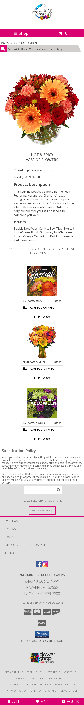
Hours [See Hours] (70, 701)
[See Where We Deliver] (42, 510)
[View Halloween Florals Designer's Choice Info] (42, 403)
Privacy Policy (16, 690)
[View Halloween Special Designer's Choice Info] (42, 281)
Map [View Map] (42, 701)
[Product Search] (43, 490)
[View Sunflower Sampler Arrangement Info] (42, 342)
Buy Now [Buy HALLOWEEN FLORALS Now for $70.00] (42, 438)
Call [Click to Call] (14, 701)
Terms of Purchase (43, 690)
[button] (42, 634)
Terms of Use (68, 690)
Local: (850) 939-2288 (27, 177)
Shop (21, 33)
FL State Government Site (58, 684)
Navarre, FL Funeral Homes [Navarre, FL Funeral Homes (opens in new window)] (24, 672)
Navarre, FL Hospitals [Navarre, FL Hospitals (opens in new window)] (61, 672)
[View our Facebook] (39, 566)
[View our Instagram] (45, 566)
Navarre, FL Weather (22, 684)
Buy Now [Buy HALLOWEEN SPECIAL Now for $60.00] (42, 316)
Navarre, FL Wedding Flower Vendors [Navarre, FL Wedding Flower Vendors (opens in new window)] (42, 678)
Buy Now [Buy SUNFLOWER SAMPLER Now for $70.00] (42, 377)
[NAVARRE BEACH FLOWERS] (42, 23)
